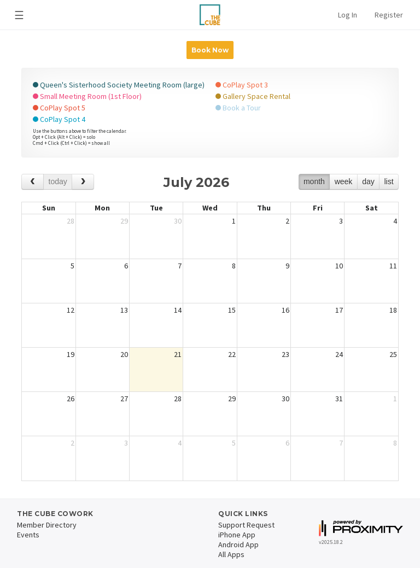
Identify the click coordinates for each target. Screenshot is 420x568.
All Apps (231, 554)
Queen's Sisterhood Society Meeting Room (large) (119, 85)
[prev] (32, 182)
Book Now (210, 50)
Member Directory (47, 525)
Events (28, 535)
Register (389, 15)
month (314, 181)
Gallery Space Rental (252, 96)
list (388, 181)
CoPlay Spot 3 (241, 85)
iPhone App (236, 535)
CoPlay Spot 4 (59, 119)
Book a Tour (238, 108)
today (58, 181)
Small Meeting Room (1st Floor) (87, 96)
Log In (347, 15)
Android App (238, 544)
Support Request (246, 525)
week (344, 181)
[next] (83, 182)
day (368, 181)
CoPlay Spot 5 (59, 108)
